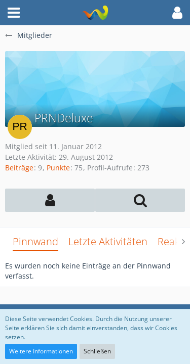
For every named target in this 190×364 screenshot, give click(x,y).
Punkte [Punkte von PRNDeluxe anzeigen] (58, 167)
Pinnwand (35, 241)
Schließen (97, 351)
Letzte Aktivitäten (107, 241)
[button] (13, 13)
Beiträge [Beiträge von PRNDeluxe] (19, 167)
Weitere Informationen (41, 351)
